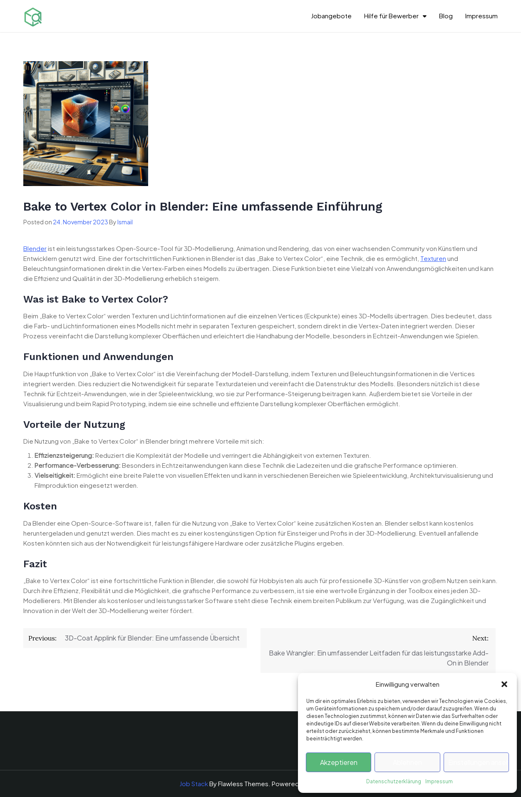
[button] (504, 684)
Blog (446, 16)
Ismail (125, 222)
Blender (35, 248)
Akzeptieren (338, 762)
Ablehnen (407, 762)
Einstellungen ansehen (478, 762)
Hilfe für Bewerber (391, 16)
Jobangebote (331, 16)
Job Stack (193, 783)
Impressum (439, 781)
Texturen (433, 258)
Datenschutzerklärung (393, 781)
